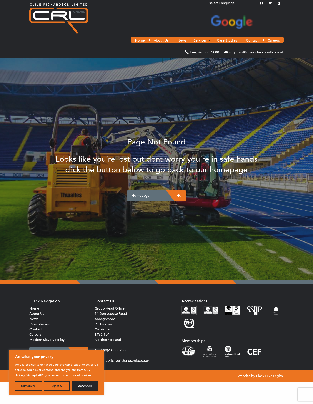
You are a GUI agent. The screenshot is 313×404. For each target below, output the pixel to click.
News (181, 40)
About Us (161, 40)
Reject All (56, 386)
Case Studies (227, 40)
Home (140, 40)
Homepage (156, 195)
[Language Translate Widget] (232, 3)
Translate (234, 23)
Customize (28, 386)
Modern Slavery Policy (47, 340)
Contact (252, 40)
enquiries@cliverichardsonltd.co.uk (256, 52)
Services (200, 40)
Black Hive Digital (270, 376)
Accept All (85, 386)
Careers (274, 40)
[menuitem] (140, 40)
